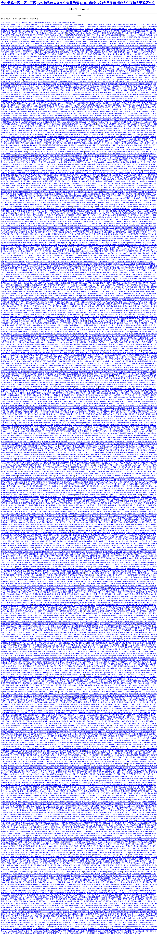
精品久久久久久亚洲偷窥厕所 (82, 429)
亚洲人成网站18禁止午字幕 (127, 52)
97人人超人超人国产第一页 (85, 819)
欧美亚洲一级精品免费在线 (79, 418)
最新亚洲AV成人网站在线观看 (75, 107)
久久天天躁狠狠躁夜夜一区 (125, 293)
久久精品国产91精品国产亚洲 (11, 130)
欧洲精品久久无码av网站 (71, 52)
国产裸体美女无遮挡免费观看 (87, 298)
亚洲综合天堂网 (10, 469)
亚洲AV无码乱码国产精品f (83, 101)
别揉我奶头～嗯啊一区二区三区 (103, 228)
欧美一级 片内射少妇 (39, 331)
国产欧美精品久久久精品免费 (104, 75)
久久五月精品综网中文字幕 (102, 226)
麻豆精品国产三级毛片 (102, 29)
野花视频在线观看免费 (131, 213)
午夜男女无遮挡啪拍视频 (38, 204)
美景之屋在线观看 (128, 300)
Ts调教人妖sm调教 (92, 33)
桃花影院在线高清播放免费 (82, 382)
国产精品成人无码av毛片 (79, 56)
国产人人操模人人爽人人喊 (110, 365)
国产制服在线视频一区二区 (117, 283)
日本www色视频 (122, 46)
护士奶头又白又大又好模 (46, 168)
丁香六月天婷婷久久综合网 (47, 82)
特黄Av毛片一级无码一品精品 (99, 408)
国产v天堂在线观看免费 (146, 177)
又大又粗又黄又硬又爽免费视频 (145, 166)
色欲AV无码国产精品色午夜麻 (95, 179)
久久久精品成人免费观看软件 (21, 351)
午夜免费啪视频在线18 (29, 82)
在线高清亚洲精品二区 (62, 56)
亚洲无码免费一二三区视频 (33, 79)
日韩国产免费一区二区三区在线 (120, 221)
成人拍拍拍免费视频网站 (59, 573)
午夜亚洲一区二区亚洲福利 (79, 139)
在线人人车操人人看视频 (121, 173)
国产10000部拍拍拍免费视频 (102, 149)
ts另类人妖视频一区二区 (17, 56)
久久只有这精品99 (54, 124)
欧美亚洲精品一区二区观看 (101, 39)
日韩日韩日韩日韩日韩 (115, 27)
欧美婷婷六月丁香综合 (67, 562)
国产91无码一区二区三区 (31, 190)
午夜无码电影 (98, 207)
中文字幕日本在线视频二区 (128, 183)
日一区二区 (140, 446)
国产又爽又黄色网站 (101, 471)
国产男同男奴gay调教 (10, 107)
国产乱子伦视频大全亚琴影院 (141, 384)
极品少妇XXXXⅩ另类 (48, 190)
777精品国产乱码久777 (146, 484)
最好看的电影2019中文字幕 (50, 162)
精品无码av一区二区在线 (135, 24)
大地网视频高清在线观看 (147, 79)
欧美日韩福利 (97, 164)
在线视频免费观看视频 (46, 511)
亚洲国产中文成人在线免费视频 (50, 94)
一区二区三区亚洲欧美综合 (140, 164)
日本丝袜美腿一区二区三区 (92, 315)
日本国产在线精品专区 (76, 29)
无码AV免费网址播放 (85, 575)
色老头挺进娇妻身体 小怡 (68, 524)
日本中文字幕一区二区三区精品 (138, 249)
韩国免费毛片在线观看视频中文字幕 (78, 31)
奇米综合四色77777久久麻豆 (131, 135)
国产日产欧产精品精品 (88, 340)
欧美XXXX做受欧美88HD (64, 192)
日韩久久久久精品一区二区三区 (19, 43)
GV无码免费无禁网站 (23, 77)
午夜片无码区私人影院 (56, 31)
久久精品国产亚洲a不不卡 (78, 291)
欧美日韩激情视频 (19, 115)
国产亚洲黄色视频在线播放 (33, 291)
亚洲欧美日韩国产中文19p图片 (36, 518)
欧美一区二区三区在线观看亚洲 (131, 33)
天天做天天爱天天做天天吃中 (132, 774)
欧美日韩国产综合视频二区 (73, 48)
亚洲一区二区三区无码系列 (89, 317)
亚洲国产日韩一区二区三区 (85, 393)
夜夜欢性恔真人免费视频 (57, 175)
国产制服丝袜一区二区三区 (91, 60)
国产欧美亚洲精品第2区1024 (50, 67)
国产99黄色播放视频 (69, 58)
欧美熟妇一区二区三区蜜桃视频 (74, 321)
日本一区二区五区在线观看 (105, 223)
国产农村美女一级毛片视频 (117, 84)
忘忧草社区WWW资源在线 (17, 232)
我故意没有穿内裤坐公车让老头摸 (50, 105)
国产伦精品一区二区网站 (124, 75)
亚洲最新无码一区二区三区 (126, 215)
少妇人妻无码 (81, 588)
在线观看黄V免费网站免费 (17, 196)
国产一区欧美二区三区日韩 (82, 264)
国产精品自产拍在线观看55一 (72, 177)
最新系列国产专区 (11, 52)
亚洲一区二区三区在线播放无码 (59, 143)
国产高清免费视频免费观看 (16, 60)
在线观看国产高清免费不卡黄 (138, 130)
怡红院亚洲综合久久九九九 (116, 128)
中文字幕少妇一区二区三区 (127, 240)
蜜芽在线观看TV (41, 171)
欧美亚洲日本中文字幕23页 (125, 257)
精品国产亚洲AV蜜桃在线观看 (98, 812)
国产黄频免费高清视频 (77, 196)
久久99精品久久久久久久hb (127, 624)
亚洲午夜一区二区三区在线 (125, 454)
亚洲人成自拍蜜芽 (40, 124)
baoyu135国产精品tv (30, 88)
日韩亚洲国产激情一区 (109, 518)
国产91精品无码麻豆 (79, 37)
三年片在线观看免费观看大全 (116, 327)
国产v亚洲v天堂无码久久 (51, 179)
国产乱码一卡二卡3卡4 (100, 516)
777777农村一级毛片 (139, 73)
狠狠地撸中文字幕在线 (145, 708)
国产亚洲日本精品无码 (40, 300)
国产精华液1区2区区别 (75, 35)
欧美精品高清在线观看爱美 (10, 399)
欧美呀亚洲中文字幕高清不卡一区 (77, 272)
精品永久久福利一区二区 (50, 367)
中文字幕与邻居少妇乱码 (37, 151)
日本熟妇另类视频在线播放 (36, 65)
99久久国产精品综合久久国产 (16, 149)
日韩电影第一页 (119, 126)
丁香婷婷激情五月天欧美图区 (134, 190)
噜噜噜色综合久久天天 (142, 143)
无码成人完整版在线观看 (56, 185)
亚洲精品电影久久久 (20, 389)
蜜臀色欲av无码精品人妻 (129, 586)
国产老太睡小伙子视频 (80, 234)
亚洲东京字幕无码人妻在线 (75, 185)
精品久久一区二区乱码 (9, 473)
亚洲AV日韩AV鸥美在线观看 (46, 101)
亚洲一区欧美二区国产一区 (93, 115)
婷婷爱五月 (54, 173)
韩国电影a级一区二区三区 (114, 69)
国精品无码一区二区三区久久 (103, 446)
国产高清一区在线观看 (52, 295)
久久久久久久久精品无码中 (49, 262)
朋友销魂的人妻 (59, 194)
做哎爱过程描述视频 (109, 52)
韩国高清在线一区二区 (25, 469)
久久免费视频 (107, 660)
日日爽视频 (91, 632)
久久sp (63, 67)
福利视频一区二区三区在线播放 (12, 478)
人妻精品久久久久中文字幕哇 (134, 475)
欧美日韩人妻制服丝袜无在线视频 (140, 84)
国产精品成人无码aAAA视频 (112, 60)
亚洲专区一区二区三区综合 (16, 37)
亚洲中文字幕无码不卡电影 (53, 135)
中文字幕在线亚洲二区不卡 (27, 111)
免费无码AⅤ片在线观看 (118, 249)
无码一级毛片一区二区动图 (46, 103)
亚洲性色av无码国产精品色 (16, 33)
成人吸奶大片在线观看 (24, 187)
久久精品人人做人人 (135, 302)
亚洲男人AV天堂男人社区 (96, 24)
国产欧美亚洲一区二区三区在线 (83, 465)
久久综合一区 (113, 247)
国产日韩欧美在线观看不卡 (80, 122)
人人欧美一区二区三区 (134, 126)
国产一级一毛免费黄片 (18, 310)
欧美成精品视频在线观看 (17, 90)
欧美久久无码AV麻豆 (133, 128)
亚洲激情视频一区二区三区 (59, 274)
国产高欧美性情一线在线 (13, 88)
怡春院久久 (137, 376)
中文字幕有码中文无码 (72, 215)
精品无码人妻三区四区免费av (78, 73)
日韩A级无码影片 (129, 132)
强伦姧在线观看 (25, 300)
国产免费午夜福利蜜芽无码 (33, 48)
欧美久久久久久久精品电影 (12, 209)
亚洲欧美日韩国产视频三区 (57, 285)
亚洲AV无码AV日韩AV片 (32, 75)
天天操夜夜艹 (52, 137)
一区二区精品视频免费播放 (138, 29)
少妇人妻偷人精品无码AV (14, 319)
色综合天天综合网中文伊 (22, 118)
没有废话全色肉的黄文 (71, 202)
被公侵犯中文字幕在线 (138, 514)
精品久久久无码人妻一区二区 (59, 243)
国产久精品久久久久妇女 (65, 92)
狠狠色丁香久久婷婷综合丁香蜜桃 (136, 196)
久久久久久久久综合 (106, 204)
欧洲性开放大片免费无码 (53, 223)
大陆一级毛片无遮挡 (25, 86)
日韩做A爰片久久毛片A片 (76, 33)
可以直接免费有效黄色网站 (136, 139)
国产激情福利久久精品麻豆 (43, 194)
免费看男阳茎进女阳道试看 (12, 446)
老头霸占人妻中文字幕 (38, 183)
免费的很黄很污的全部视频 (87, 346)
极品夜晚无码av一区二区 (10, 501)
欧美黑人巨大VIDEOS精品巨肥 (12, 185)
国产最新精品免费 (61, 607)
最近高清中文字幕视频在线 (89, 412)
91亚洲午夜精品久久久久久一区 (67, 622)
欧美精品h (76, 99)
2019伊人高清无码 (148, 128)
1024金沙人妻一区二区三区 (105, 46)
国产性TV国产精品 (50, 613)
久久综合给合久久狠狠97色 (78, 554)
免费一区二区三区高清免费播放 (24, 274)
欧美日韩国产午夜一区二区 (16, 253)
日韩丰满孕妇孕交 (51, 344)
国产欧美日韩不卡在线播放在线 (133, 670)
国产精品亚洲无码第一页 (67, 82)
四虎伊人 (41, 196)
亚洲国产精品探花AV (87, 202)
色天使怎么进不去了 (97, 175)
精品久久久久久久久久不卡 (44, 158)
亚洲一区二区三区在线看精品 (87, 54)
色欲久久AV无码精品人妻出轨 (109, 135)
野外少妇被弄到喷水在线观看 (112, 50)
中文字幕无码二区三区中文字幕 (108, 325)
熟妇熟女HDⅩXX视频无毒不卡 (120, 198)
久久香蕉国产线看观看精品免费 (78, 147)
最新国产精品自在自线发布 (96, 128)
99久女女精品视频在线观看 (29, 641)
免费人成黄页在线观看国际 (108, 298)
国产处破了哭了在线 (110, 183)
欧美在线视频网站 (81, 387)
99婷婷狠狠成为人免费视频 (61, 39)
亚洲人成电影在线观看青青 (128, 537)
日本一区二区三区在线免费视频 (122, 71)
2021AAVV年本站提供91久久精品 (101, 166)
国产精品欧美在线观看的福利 (95, 151)
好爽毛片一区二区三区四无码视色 (139, 67)
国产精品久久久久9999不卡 (56, 33)
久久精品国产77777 (43, 166)
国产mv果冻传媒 (78, 450)
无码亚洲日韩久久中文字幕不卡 (12, 79)
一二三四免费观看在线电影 (109, 33)
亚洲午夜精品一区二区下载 (79, 183)
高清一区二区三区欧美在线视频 (126, 338)
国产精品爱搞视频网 (71, 135)
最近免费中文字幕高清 (76, 598)
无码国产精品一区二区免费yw (137, 37)
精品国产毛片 (146, 376)
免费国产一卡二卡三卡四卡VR (137, 353)
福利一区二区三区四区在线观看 (89, 194)
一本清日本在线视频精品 (60, 249)
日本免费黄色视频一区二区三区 (125, 550)
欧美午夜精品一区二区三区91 (64, 141)
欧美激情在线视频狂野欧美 (90, 65)
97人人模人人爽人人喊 (12, 162)
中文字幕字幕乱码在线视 (119, 43)
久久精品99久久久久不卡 (61, 113)
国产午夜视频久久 (82, 357)
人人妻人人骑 (104, 213)
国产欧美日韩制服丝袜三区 (49, 54)
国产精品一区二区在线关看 (22, 69)
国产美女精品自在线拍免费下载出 (100, 643)
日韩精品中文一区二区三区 (53, 48)
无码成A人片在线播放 (59, 281)
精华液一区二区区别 (110, 79)
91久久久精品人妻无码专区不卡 (35, 185)
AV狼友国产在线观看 (41, 255)
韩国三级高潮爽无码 (43, 308)
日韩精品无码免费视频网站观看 (56, 63)
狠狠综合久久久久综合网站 (36, 58)
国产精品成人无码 (42, 156)
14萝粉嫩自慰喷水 (144, 107)
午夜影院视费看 (68, 198)
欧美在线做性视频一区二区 (19, 689)
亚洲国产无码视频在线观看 (12, 75)
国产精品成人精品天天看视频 (25, 219)
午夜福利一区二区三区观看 (143, 647)
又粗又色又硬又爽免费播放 (91, 190)
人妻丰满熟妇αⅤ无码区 (24, 645)
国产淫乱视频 (62, 245)
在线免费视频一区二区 (19, 31)
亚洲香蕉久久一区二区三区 (36, 60)
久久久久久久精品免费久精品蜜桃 (91, 306)
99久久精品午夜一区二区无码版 (37, 115)
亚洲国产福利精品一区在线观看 (94, 154)
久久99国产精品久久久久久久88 (36, 791)
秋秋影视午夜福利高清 (146, 437)
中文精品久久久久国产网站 (27, 827)
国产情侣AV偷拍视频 (80, 158)
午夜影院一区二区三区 (103, 173)
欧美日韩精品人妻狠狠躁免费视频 (38, 249)
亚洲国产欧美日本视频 (64, 207)
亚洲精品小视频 (47, 666)
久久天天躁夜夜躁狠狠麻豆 (111, 105)
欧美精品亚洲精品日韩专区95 (31, 120)
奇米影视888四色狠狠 (140, 681)
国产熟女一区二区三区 (31, 54)
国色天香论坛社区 (17, 46)
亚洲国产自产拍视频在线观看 (69, 46)
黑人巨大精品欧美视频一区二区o (143, 285)
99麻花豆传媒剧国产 (88, 46)
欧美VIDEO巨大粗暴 (80, 247)
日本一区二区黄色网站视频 (106, 511)
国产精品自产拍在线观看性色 (145, 77)
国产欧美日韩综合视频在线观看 (110, 99)
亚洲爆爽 (65, 132)
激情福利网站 (97, 374)
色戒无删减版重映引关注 (53, 550)
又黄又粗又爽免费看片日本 (128, 317)
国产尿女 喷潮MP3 (67, 162)
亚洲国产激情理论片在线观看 (88, 171)
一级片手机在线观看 (127, 200)
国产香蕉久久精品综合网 (107, 109)
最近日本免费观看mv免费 (47, 84)
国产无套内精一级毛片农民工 (110, 171)
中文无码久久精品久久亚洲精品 (70, 204)
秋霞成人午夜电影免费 (122, 564)
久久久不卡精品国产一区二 (44, 401)
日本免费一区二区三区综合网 (73, 355)
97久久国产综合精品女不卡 (37, 323)
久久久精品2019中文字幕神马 (134, 35)
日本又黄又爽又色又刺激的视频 (141, 82)
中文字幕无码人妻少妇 (85, 691)
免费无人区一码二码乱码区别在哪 (94, 41)
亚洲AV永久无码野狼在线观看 (89, 105)
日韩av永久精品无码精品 (32, 562)
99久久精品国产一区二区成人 (139, 744)
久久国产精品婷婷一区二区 (61, 416)
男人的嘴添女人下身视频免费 (88, 780)
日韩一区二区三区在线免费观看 (81, 276)
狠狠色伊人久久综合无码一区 (61, 99)
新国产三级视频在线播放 (70, 257)
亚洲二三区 (12, 105)
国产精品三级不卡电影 (67, 262)
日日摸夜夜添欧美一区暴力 (16, 355)
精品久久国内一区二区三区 (39, 164)
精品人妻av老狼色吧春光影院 (112, 96)
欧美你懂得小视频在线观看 (120, 31)
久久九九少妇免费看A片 (35, 355)
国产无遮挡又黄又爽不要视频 (40, 315)
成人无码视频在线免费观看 (121, 39)
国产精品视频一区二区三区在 (11, 348)
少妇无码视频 (42, 175)
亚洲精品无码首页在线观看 (96, 27)
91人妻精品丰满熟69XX (101, 533)
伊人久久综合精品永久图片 (116, 37)
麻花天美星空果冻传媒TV (32, 450)
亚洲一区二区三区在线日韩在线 (29, 52)
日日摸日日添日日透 (137, 179)
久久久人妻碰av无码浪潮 (31, 245)
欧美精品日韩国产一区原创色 (57, 154)
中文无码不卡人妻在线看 (142, 118)
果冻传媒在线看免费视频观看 (80, 374)
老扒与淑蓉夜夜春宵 (13, 50)
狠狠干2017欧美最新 (90, 348)
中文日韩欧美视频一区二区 (32, 24)
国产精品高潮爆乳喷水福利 (127, 79)
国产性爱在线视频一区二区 (145, 346)
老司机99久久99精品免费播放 (31, 302)
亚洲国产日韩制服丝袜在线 (19, 183)
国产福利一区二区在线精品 (130, 65)
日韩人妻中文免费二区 (142, 75)
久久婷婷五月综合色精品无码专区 (67, 86)
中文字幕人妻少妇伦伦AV (53, 342)
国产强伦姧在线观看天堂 (77, 27)
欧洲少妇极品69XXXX (77, 187)
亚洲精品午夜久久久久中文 (93, 35)
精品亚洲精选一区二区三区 (123, 120)
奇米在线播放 (28, 243)
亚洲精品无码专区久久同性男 (18, 435)
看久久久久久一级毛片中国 (37, 298)
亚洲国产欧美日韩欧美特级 (37, 31)
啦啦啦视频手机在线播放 (103, 575)
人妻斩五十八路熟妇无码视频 (77, 427)
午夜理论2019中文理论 (97, 56)
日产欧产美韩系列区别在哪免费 (136, 113)
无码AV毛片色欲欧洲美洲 (144, 300)
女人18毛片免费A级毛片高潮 (68, 287)
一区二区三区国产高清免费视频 (127, 58)
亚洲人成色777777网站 (133, 351)
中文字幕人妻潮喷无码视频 (113, 35)
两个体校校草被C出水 (54, 65)
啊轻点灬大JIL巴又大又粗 (80, 113)
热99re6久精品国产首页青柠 (22, 778)
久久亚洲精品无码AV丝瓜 (56, 768)
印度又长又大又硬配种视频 (59, 96)
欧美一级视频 (106, 94)
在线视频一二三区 (37, 43)
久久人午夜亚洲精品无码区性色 (37, 173)
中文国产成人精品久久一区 (90, 215)
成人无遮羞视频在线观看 (28, 122)
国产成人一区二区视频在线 (36, 33)
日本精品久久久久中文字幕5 (108, 54)
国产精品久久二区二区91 (111, 145)
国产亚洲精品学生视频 (34, 488)
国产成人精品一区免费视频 (21, 132)
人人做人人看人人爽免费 (62, 871)
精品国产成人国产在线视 (87, 111)
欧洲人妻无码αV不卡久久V (27, 592)
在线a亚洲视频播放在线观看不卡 (96, 67)
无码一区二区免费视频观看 (116, 24)
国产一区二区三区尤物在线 (54, 478)
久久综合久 (89, 29)
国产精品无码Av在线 (103, 111)
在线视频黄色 (53, 204)
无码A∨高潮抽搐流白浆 (59, 27)
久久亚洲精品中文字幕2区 (97, 37)
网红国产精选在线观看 (93, 196)
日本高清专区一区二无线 (93, 48)
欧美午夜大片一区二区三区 (124, 166)
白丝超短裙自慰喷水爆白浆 (120, 63)
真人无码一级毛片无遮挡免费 (43, 86)
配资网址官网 (128, 101)
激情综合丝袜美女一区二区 (120, 312)
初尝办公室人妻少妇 (17, 492)
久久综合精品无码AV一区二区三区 (138, 797)
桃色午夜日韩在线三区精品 (16, 533)
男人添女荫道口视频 (84, 164)
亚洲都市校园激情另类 (124, 90)
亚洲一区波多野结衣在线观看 (95, 573)
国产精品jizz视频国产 (85, 75)
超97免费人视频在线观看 (102, 209)
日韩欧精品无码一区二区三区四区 (34, 154)
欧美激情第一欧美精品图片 (42, 230)
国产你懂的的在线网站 (129, 145)
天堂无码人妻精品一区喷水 (33, 694)
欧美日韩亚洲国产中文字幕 (37, 143)
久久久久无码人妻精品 (59, 29)
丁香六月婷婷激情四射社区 (75, 79)
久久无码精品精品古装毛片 (51, 52)
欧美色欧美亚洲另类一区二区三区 (30, 931)
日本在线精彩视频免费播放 (37, 276)
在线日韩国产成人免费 (17, 198)
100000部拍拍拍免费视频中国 (11, 41)
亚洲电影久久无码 (40, 228)
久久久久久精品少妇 (125, 348)
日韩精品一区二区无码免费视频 (72, 179)
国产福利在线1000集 (122, 82)
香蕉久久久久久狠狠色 (59, 427)
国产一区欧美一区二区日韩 (83, 192)
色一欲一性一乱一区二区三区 (21, 96)
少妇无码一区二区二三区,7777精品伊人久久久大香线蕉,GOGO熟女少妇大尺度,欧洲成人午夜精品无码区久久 (78, 3)
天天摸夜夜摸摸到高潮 (120, 158)
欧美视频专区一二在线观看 (81, 156)
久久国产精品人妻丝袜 (141, 558)
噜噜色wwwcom (142, 175)
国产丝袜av (107, 164)
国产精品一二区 (61, 73)
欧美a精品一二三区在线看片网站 (104, 90)
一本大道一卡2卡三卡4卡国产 (98, 420)
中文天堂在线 (48, 215)
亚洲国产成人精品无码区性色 (61, 37)
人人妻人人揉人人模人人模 (83, 77)
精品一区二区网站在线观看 (50, 266)
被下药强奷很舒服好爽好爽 (10, 514)
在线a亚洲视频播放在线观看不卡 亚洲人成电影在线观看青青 (54, 437)
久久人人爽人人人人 (71, 105)
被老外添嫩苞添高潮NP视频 (35, 344)
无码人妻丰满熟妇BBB (102, 162)
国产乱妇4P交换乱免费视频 (29, 94)
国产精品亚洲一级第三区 (13, 54)
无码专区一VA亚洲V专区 (137, 243)
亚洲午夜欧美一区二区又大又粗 (55, 338)
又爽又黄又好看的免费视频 (58, 187)
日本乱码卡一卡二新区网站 (34, 611)
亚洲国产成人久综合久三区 (129, 147)
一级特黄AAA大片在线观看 (133, 60)
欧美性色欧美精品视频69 (105, 768)
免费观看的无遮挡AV (99, 253)
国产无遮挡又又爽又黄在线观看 (120, 713)
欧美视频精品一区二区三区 (53, 202)
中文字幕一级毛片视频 (97, 234)
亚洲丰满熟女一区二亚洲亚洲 (139, 162)
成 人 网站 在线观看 (69, 209)
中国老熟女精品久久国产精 (123, 143)
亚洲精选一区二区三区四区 (91, 431)
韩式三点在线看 (41, 285)
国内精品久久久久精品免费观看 (38, 27)
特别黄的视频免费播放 (31, 67)
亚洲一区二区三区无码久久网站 (119, 418)
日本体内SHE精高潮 (21, 315)
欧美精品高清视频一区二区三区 (115, 130)
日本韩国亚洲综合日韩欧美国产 (70, 236)
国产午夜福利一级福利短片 (61, 465)
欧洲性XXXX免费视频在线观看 (94, 423)
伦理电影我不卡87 (89, 88)
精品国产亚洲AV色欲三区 (101, 31)
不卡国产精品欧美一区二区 (99, 249)
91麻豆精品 (54, 418)
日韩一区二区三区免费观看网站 (53, 75)
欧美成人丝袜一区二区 (83, 859)
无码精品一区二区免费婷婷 (103, 143)
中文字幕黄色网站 (91, 187)
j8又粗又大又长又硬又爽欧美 (113, 315)
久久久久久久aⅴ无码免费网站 (139, 507)
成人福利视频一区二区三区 (92, 50)
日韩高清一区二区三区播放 (27, 281)
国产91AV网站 (122, 217)
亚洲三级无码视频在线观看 (75, 128)
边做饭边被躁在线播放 (19, 272)
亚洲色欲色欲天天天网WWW (48, 433)
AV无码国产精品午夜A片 (72, 90)
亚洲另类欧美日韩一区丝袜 (31, 655)
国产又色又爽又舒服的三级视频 (141, 279)
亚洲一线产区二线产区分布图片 (19, 29)
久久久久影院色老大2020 (129, 365)
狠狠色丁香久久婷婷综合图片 (22, 376)
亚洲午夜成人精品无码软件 (99, 609)
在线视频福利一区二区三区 (72, 454)
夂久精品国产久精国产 (34, 268)
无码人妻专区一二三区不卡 (88, 135)
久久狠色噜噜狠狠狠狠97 (96, 730)
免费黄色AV (150, 291)
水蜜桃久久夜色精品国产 (64, 77)
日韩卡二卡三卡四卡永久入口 (43, 363)
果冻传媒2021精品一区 (94, 79)
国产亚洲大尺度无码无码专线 (34, 63)
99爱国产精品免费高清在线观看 (133, 259)
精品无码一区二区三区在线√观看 (54, 865)
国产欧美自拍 (92, 321)
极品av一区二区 (23, 283)
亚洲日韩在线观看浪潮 (30, 41)
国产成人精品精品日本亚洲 (110, 65)
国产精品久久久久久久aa (74, 115)
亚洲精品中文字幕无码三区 (54, 408)
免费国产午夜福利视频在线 (124, 380)
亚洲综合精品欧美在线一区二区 (32, 145)
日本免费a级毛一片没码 (140, 228)
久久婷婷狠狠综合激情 (139, 427)
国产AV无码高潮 (71, 75)
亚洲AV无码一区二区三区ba (133, 27)
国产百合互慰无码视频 (83, 141)
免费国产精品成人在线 (120, 111)
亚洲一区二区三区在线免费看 (136, 154)
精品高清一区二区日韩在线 (95, 200)
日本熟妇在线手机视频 (26, 475)
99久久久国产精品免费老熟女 (40, 600)
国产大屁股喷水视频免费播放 (70, 41)
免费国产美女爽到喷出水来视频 (79, 118)
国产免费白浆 (62, 147)
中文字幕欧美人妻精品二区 (73, 927)
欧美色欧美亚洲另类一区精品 (79, 63)
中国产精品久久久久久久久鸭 (122, 118)
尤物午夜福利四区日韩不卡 (102, 141)
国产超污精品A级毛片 (68, 54)
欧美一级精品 (87, 90)
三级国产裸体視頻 (95, 132)
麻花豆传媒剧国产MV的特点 (24, 285)
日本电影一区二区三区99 (119, 334)
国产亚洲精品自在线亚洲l (20, 137)
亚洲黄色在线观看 (32, 56)
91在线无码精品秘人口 (13, 135)
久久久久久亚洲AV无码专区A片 (139, 168)
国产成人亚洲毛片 (32, 262)
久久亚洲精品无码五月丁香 (31, 50)
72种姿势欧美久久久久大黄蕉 (11, 217)
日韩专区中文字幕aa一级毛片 (79, 43)
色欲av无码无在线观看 (129, 177)
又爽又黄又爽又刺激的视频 (16, 545)
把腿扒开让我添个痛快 (61, 230)
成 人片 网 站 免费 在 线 (26, 622)
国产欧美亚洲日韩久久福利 (78, 323)
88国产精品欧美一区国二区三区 (49, 160)
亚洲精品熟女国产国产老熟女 (142, 39)
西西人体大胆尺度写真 (148, 213)
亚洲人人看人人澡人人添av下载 (99, 71)
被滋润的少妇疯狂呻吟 (98, 272)
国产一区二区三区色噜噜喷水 (45, 251)
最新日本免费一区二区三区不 (11, 154)
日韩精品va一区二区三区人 (40, 29)
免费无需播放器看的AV (14, 63)
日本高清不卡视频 (62, 910)
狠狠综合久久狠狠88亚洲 (72, 94)
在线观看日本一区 (108, 257)
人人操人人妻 (28, 552)
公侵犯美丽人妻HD (119, 181)
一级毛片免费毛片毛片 (122, 384)
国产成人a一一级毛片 (116, 291)
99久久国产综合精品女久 (75, 67)
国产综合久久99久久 (97, 139)
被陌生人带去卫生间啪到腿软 (20, 857)
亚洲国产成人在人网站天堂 (71, 259)
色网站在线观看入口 (86, 266)
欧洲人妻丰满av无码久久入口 (37, 537)
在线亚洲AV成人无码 (50, 46)
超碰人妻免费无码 (10, 111)
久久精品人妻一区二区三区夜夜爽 (31, 107)
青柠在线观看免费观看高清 (137, 204)
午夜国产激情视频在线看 (75, 151)
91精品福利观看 (99, 276)
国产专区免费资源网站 (46, 334)
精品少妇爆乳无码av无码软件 (85, 198)
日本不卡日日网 (60, 312)
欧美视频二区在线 (27, 228)
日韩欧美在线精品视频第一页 (141, 31)
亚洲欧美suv (112, 107)
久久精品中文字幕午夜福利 (46, 147)
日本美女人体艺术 (62, 71)
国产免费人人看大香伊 (35, 338)
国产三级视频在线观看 (65, 101)
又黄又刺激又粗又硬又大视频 (83, 120)
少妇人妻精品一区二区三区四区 (144, 397)
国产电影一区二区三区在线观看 (43, 77)
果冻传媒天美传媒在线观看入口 (65, 346)
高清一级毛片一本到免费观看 (54, 79)
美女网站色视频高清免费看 (67, 137)
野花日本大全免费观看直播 (70, 295)
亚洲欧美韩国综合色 (48, 92)
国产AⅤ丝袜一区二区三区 (119, 609)
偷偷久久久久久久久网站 (18, 317)
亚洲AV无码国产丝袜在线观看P (24, 101)
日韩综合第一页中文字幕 (135, 181)
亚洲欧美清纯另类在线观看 (115, 797)
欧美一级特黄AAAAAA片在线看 (38, 37)
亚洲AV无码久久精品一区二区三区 (115, 302)
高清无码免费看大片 (20, 571)
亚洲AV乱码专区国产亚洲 (145, 187)
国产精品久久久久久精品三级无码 (89, 137)
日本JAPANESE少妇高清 (46, 73)
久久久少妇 (133, 54)
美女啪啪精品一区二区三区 (102, 230)
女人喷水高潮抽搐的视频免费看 (100, 73)
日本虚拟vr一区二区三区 (53, 238)
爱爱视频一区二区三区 (55, 60)
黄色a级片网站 (118, 230)
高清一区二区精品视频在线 (83, 103)
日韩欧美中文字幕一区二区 (64, 334)
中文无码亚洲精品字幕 (26, 124)
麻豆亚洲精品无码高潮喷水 (77, 891)
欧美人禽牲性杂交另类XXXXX (76, 24)
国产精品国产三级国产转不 (21, 39)
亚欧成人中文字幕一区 (100, 221)
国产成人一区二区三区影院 (41, 336)
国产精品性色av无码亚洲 (58, 69)
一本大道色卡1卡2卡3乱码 (115, 634)
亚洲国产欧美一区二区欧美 (22, 289)
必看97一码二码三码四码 (25, 255)
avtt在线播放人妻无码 (27, 607)
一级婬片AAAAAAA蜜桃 (118, 67)
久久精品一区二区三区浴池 (97, 243)
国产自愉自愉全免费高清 (23, 139)
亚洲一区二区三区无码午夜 (100, 63)
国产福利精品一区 (72, 787)
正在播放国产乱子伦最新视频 (133, 406)
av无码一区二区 (13, 300)
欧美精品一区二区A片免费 (35, 128)
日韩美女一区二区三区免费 (81, 39)
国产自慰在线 (55, 255)
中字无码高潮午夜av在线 (74, 213)
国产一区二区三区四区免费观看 (42, 118)
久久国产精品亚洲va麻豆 (23, 99)
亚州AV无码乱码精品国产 (125, 77)
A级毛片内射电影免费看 (67, 164)
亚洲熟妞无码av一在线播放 (73, 238)
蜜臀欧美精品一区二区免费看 (15, 325)
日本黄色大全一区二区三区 (42, 139)
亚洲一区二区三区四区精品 (101, 118)
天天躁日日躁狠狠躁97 (65, 103)
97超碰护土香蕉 (85, 933)
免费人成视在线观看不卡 (17, 58)
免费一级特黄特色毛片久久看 (88, 662)
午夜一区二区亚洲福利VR (113, 101)
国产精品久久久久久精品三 (104, 266)
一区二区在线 (98, 192)
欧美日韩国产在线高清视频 (51, 50)
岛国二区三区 (124, 54)
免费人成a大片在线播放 (101, 488)
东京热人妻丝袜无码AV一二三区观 (56, 291)
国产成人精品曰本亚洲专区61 (78, 514)
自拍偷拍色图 (71, 298)
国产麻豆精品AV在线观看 (20, 763)
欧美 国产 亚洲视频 (143, 124)
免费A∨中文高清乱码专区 (122, 73)
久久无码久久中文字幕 (114, 56)
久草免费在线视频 (126, 287)
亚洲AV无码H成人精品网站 (115, 234)
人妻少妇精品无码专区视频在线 (19, 331)
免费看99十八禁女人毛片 (82, 221)
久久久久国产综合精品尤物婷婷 (47, 219)
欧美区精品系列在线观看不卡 (27, 109)
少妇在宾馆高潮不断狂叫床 (122, 122)
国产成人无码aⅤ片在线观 (32, 442)
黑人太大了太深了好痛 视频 (16, 27)
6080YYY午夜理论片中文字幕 (85, 92)
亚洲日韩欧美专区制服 (38, 137)
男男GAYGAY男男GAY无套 (52, 270)
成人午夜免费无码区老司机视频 (16, 151)
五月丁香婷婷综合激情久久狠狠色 (38, 353)
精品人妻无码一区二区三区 (17, 393)
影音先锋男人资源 (89, 177)
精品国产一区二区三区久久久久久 (135, 99)
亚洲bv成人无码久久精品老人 (87, 58)
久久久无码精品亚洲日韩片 (104, 507)
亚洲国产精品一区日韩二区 (108, 251)
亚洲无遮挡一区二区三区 (75, 675)
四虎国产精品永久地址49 (44, 253)
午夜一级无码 (98, 101)
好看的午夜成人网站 (89, 124)
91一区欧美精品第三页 (11, 147)
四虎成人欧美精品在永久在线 (122, 94)
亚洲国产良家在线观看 (65, 84)
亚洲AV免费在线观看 (15, 48)
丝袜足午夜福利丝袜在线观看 (26, 84)
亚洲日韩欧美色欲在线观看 (112, 132)
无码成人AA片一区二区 (119, 88)
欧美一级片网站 (95, 96)
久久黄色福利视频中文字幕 (146, 215)
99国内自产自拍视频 (98, 147)
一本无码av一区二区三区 (28, 73)
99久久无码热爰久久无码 (42, 376)
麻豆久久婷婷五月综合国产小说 (29, 367)
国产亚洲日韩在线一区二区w (36, 198)
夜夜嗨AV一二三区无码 (11, 266)
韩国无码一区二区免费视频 (86, 456)
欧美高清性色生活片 (40, 187)
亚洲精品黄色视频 (49, 120)
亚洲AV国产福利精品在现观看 (91, 257)
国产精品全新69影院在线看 (14, 202)
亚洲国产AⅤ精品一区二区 (135, 192)
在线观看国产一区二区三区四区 (56, 149)
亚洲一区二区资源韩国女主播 (103, 82)
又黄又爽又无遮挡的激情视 (32, 842)
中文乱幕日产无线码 (141, 223)
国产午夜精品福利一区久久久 (27, 105)
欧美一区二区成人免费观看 (82, 425)
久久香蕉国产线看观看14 (72, 60)
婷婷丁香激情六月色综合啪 (36, 586)
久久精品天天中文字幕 (84, 82)
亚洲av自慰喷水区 (102, 198)
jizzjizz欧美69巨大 (143, 92)
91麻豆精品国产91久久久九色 (64, 567)
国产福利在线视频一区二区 (100, 43)
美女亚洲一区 (61, 35)
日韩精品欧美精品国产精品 (71, 124)
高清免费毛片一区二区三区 (54, 107)
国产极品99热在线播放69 (37, 571)
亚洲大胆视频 (69, 653)
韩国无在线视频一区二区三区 (11, 24)
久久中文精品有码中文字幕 (102, 344)
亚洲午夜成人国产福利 (61, 139)
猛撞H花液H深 (151, 475)
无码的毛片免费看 (75, 154)
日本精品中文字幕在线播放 (89, 86)
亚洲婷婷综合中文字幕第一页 (46, 452)
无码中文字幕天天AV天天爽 (15, 262)
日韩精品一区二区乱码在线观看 (114, 677)
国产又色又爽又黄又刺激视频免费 (142, 268)
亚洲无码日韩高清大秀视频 (134, 69)
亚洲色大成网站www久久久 (33, 357)
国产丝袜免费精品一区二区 (97, 391)
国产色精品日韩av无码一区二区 (114, 115)
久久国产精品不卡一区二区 (126, 340)
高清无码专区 (81, 384)
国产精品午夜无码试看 (132, 230)
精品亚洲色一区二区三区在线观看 (30, 473)
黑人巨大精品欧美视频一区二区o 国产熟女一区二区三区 (83, 528)
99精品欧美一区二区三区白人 (115, 139)
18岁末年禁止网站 (17, 177)
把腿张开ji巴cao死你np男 (82, 84)
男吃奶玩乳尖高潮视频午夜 (120, 211)
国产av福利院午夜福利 (136, 46)
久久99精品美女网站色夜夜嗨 (48, 88)
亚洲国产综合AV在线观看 (14, 562)
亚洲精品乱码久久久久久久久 (125, 92)
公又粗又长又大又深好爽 (34, 46)
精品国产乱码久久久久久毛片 (115, 353)
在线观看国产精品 (112, 147)
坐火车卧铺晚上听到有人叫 (12, 67)
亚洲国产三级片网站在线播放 (82, 143)
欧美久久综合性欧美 (54, 58)
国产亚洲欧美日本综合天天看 (22, 113)
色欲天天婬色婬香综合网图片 (53, 24)
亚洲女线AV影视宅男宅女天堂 (22, 35)
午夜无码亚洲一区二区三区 (41, 39)
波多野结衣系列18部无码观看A (58, 183)
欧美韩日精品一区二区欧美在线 (44, 207)
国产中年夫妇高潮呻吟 (119, 29)
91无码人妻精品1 (137, 141)
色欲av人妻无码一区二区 (109, 219)
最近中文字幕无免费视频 (35, 306)
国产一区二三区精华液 (56, 232)
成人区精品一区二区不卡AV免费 (104, 103)
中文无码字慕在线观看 (137, 43)
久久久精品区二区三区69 (41, 99)
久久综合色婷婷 (90, 304)
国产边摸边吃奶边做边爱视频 (143, 90)
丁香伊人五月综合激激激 (12, 569)
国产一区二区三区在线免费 (72, 50)
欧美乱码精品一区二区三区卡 (112, 190)
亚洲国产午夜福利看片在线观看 (93, 329)
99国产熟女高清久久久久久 (17, 833)
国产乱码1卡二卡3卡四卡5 (90, 492)
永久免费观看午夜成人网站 (55, 365)
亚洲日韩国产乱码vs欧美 (16, 173)
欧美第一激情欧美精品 (55, 90)
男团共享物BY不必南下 (96, 689)
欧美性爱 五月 (27, 327)
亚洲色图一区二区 (44, 109)
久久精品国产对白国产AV (20, 164)
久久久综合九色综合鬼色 (17, 65)
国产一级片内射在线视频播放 (91, 52)
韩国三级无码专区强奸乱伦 (79, 132)
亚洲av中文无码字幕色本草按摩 (128, 103)
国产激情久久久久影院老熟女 (42, 141)
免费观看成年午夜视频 (14, 442)
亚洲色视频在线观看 (128, 791)
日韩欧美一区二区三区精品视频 (124, 264)
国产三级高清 (24, 321)
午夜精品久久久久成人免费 (55, 128)
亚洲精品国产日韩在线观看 (36, 90)
